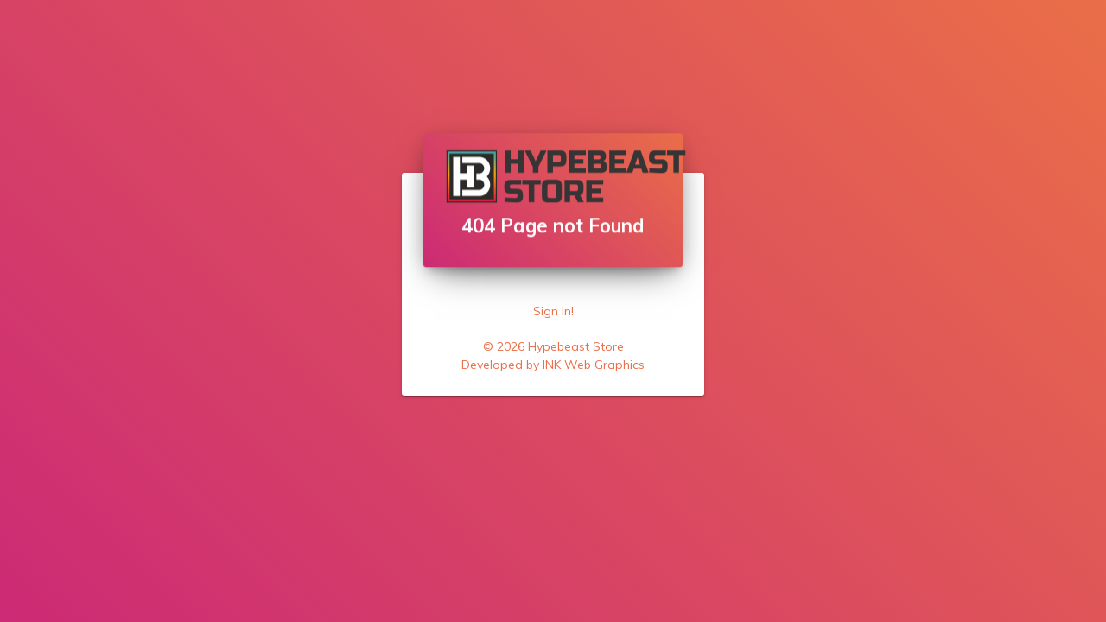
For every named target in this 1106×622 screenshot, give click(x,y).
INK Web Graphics (594, 364)
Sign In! (553, 311)
